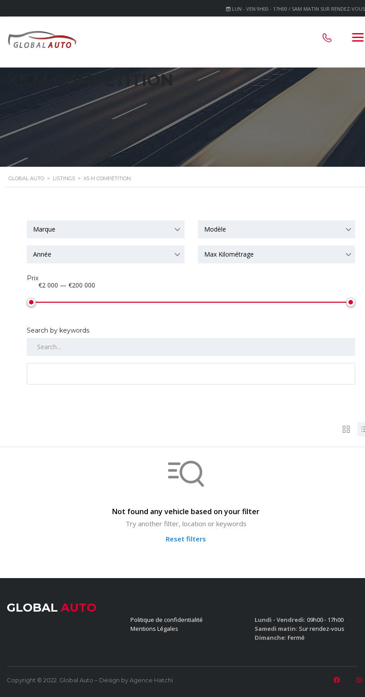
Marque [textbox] (44, 229)
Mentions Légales (154, 629)
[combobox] (106, 229)
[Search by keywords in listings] (191, 347)
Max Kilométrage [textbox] (229, 254)
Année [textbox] (42, 254)
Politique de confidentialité (166, 620)
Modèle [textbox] (215, 229)
